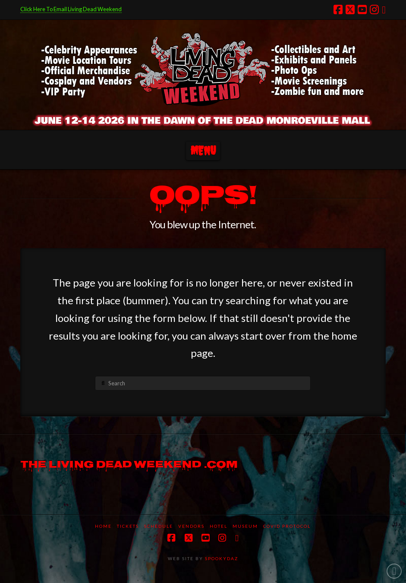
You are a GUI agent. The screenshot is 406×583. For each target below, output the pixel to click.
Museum (245, 526)
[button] (203, 151)
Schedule (158, 526)
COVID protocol (287, 526)
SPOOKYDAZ (220, 558)
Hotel (218, 526)
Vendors (191, 526)
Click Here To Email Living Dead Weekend (71, 9)
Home (103, 526)
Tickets (128, 526)
